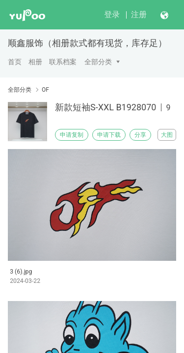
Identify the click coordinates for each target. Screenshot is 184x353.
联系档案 (63, 62)
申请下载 (109, 134)
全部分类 (98, 62)
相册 (35, 62)
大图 (167, 134)
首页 (15, 62)
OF (45, 89)
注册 (139, 14)
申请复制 (71, 134)
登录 (112, 14)
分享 (140, 134)
